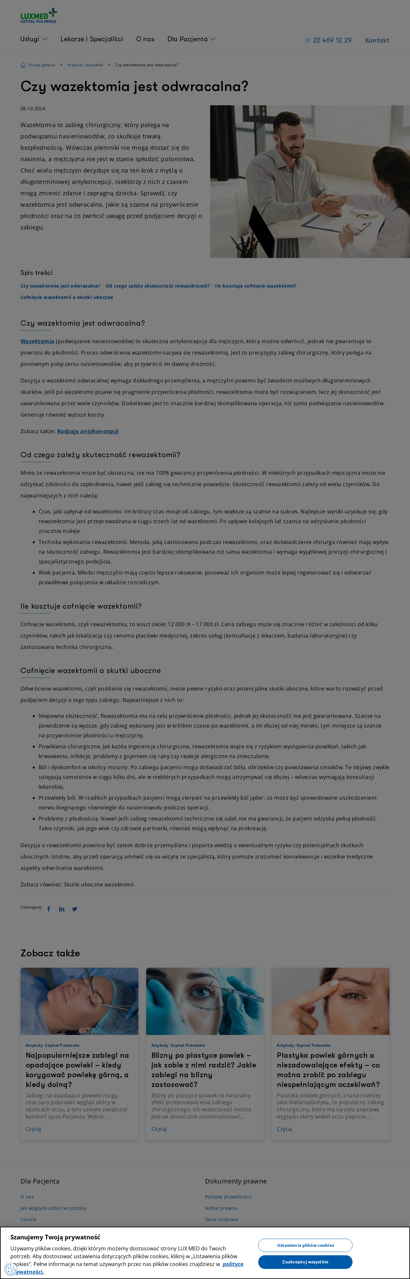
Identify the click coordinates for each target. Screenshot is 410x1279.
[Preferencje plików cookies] (10, 1269)
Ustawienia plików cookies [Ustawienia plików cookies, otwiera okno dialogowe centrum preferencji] (305, 1245)
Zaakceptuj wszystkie (305, 1262)
